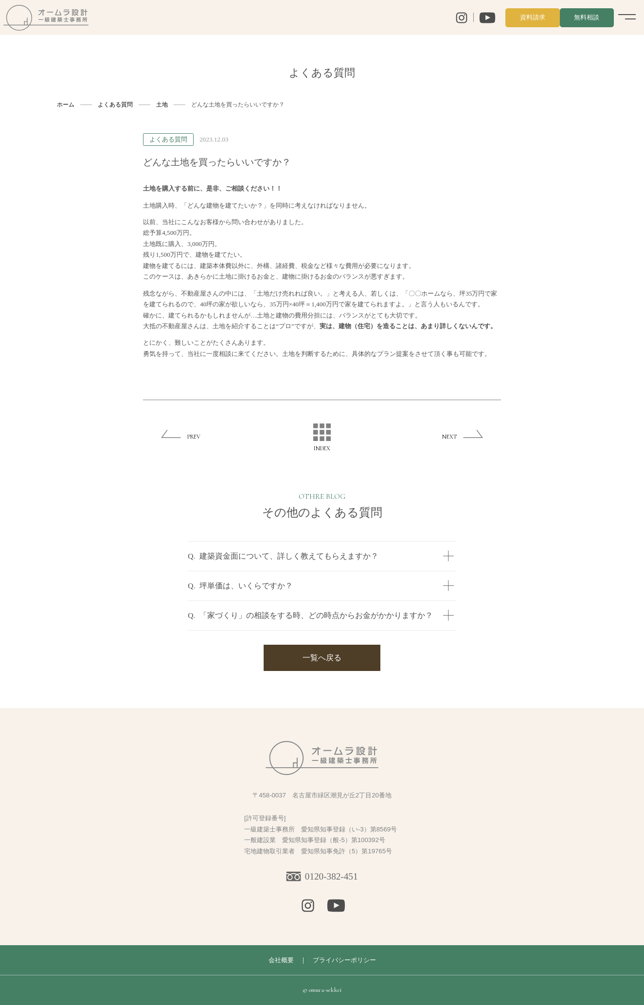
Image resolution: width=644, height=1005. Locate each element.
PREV (193, 436)
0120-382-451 (331, 876)
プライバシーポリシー (344, 960)
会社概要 (281, 960)
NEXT (449, 436)
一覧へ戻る (322, 657)
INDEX (322, 437)
